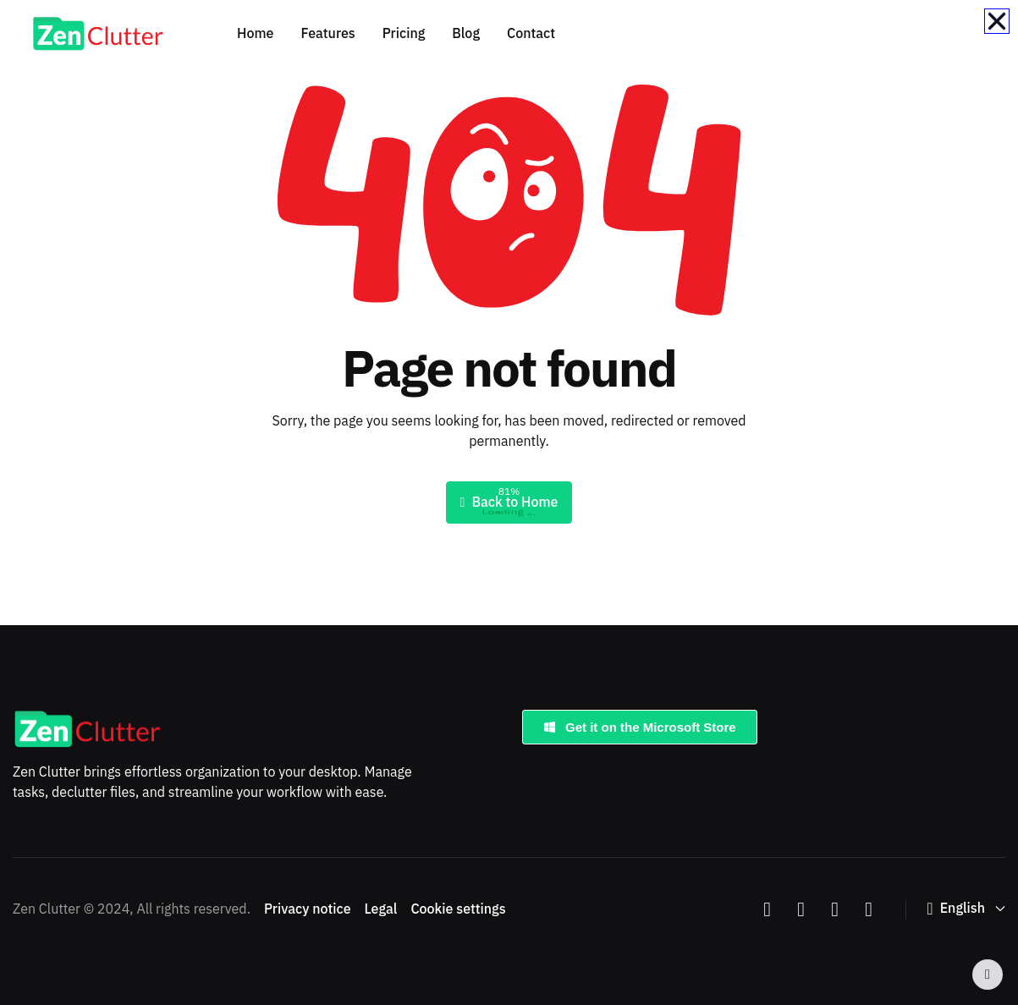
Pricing (404, 34)
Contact (531, 34)
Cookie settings (457, 909)
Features (327, 34)
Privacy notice (307, 909)
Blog (466, 34)
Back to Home (509, 502)
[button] (966, 908)
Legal (381, 909)
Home (255, 34)
